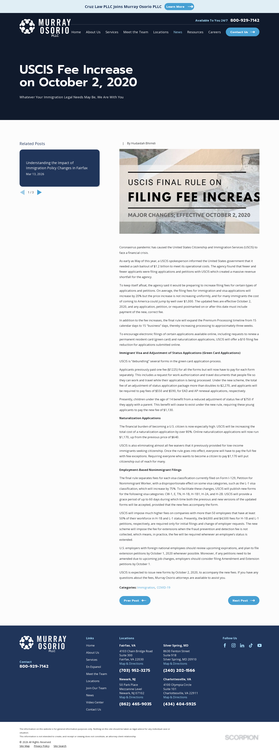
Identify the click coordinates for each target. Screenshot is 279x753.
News (90, 695)
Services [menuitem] (112, 32)
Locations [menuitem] (161, 32)
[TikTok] (251, 645)
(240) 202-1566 (179, 670)
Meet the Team (96, 674)
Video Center (95, 702)
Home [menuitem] (76, 32)
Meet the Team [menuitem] (135, 32)
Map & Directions (131, 663)
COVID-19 (163, 587)
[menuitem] (25, 746)
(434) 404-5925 (179, 704)
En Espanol (93, 667)
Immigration (146, 587)
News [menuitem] (177, 32)
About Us (92, 652)
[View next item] (39, 192)
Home (90, 645)
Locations (92, 681)
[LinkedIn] (242, 645)
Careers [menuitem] (214, 32)
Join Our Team (96, 688)
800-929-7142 (244, 20)
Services (91, 660)
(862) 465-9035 (135, 704)
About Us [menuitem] (93, 32)
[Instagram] (233, 645)
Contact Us (93, 709)
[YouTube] (259, 645)
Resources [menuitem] (195, 32)
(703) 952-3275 (134, 670)
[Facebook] (225, 645)
